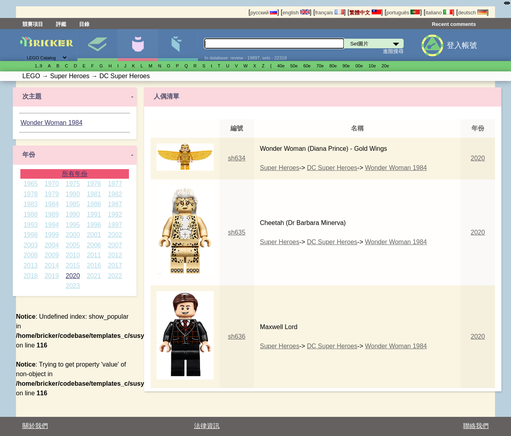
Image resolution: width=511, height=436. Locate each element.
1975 (73, 183)
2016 (94, 265)
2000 (73, 234)
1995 (73, 224)
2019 (52, 275)
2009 (52, 255)
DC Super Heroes (332, 167)
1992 (115, 214)
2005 (73, 245)
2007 (115, 245)
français (329, 13)
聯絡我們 (476, 425)
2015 (73, 265)
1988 (31, 214)
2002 (115, 234)
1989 (52, 214)
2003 (31, 245)
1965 (31, 183)
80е (333, 65)
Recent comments (454, 24)
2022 (115, 275)
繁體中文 (365, 13)
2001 (94, 234)
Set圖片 (97, 45)
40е (281, 65)
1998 (31, 234)
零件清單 (178, 45)
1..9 (38, 65)
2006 (94, 245)
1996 (94, 224)
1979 (52, 194)
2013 (31, 265)
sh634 (237, 158)
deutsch (472, 13)
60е (307, 65)
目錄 (84, 24)
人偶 (138, 45)
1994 (52, 224)
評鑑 (61, 24)
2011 (94, 255)
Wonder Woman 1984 (51, 122)
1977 (115, 183)
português (403, 13)
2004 (52, 245)
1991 (94, 214)
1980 (73, 194)
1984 (52, 204)
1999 (52, 234)
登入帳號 (462, 45)
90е (346, 65)
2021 (94, 275)
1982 (115, 194)
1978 (31, 194)
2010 (73, 255)
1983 (31, 204)
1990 (73, 214)
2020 (73, 275)
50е (294, 65)
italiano (439, 13)
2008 (31, 255)
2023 (73, 285)
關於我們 (35, 425)
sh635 (237, 232)
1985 (73, 204)
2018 (31, 275)
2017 (115, 265)
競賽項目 (32, 24)
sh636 (237, 336)
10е (372, 65)
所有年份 (74, 173)
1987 (115, 204)
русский (263, 13)
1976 (94, 183)
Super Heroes (279, 167)
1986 (94, 204)
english (296, 13)
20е (385, 65)
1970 (52, 183)
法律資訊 (207, 425)
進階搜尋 (393, 51)
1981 (94, 194)
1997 (115, 224)
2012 (115, 255)
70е (320, 65)
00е (359, 65)
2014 (52, 265)
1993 (31, 224)
